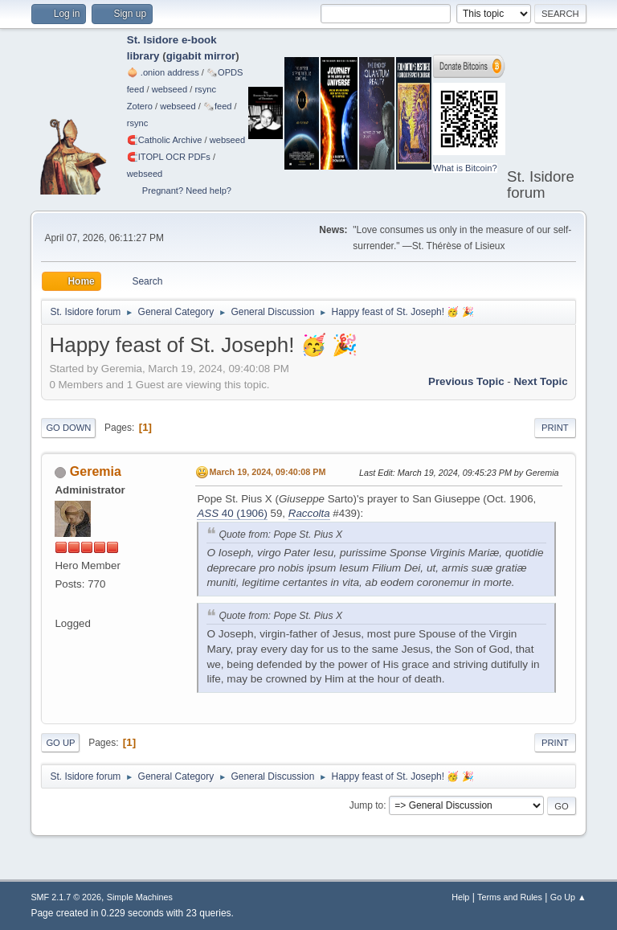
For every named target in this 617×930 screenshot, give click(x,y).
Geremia (95, 471)
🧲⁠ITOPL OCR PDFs (168, 157)
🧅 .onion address (163, 72)
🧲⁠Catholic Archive (164, 140)
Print (555, 427)
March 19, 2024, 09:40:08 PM (267, 472)
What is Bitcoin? (465, 168)
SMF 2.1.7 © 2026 (66, 897)
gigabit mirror (201, 56)
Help (460, 897)
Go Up (60, 743)
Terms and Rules (509, 897)
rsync (205, 89)
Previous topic (466, 381)
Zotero (140, 106)
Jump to (366, 805)
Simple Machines (140, 897)
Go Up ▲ (568, 897)
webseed (169, 89)
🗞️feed (217, 106)
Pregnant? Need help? (186, 190)
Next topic (540, 381)
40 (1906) (232, 513)
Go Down (68, 427)
